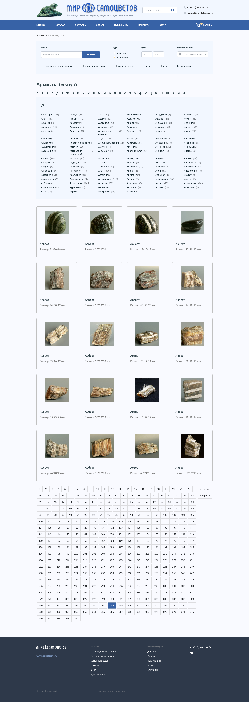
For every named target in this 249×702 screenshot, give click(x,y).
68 (63, 508)
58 (146, 502)
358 (41, 612)
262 (147, 573)
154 (147, 534)
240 (112, 566)
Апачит (132, 171)
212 (183, 553)
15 (135, 489)
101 (156, 515)
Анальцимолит (137, 151)
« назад (205, 489)
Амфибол (190, 147)
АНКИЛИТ (162, 162)
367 (121, 612)
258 (112, 573)
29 (85, 495)
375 (192, 612)
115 (121, 521)
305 (49, 592)
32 (108, 495)
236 (76, 566)
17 (150, 489)
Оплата (151, 656)
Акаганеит (106, 123)
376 (41, 618)
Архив (150, 665)
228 (165, 560)
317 (156, 592)
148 (94, 534)
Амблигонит (49, 147)
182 (76, 547)
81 (162, 508)
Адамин (104, 118)
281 (156, 579)
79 (146, 508)
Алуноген (48, 138)
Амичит (132, 147)
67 (55, 508)
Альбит (133, 138)
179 (49, 547)
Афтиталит (191, 187)
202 (94, 553)
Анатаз (190, 151)
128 (76, 527)
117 (138, 521)
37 (146, 495)
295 (121, 586)
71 (85, 508)
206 (129, 553)
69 (70, 508)
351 (138, 605)
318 (165, 592)
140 (183, 527)
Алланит (47, 131)
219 (85, 560)
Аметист (77, 147)
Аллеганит (77, 131)
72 (93, 508)
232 (41, 566)
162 (58, 540)
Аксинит (190, 123)
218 (76, 560)
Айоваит (76, 123)
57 (139, 502)
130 (94, 527)
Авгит (103, 114)
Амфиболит (49, 151)
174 (165, 540)
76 (124, 508)
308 (76, 592)
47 (63, 502)
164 (76, 540)
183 (85, 547)
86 (40, 515)
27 (70, 495)
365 (103, 612)
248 (183, 566)
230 (183, 560)
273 (85, 579)
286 (41, 586)
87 (47, 515)
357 (192, 605)
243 (138, 566)
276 (112, 579)
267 (192, 573)
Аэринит (133, 191)
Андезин (161, 158)
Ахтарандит (106, 191)
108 (58, 521)
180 (58, 547)
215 (49, 560)
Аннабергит (192, 162)
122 (183, 521)
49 (78, 502)
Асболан (47, 183)
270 (58, 579)
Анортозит (77, 166)
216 (58, 560)
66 (47, 508)
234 (58, 566)
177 (192, 540)
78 (139, 508)
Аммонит (163, 147)
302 (183, 586)
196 (41, 553)
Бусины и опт (184, 66)
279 (138, 579)
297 (138, 586)
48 (70, 502)
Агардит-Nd (163, 114)
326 (76, 599)
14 (128, 489)
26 (63, 495)
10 (97, 489)
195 (192, 547)
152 (129, 534)
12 (112, 489)
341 (49, 605)
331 (121, 599)
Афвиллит (134, 187)
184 (94, 547)
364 (94, 612)
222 (112, 560)
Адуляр (162, 118)
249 (192, 566)
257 (103, 573)
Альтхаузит (49, 142)
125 (49, 527)
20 (173, 489)
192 (165, 547)
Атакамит (105, 183)
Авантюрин (50, 114)
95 (108, 515)
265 (174, 573)
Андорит (48, 162)
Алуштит (104, 138)
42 (185, 495)
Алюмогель (134, 142)
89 (63, 515)
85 (192, 508)
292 (94, 586)
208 (147, 553)
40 (169, 495)
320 (183, 592)
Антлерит (161, 166)
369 (138, 612)
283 (174, 579)
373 (174, 612)
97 (124, 515)
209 (156, 553)
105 (192, 515)
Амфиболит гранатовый (82, 152)
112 (94, 521)
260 (129, 573)
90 (70, 515)
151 (121, 534)
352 (147, 605)
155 (156, 534)
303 (192, 586)
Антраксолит (78, 171)
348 (112, 605)
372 (165, 612)
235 (67, 566)
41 (177, 495)
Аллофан (134, 131)
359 (49, 612)
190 (147, 547)
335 (156, 599)
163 (67, 540)
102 (165, 515)
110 (76, 521)
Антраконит (49, 171)
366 (112, 612)
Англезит (105, 158)
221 (103, 560)
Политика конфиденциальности (112, 690)
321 (192, 592)
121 (174, 521)
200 (76, 553)
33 (116, 495)
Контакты (152, 669)
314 (129, 592)
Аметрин (105, 147)
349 (121, 605)
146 (76, 534)
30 (93, 495)
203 (103, 553)
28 (78, 495)
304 (41, 592)
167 (103, 540)
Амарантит (191, 142)
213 (192, 553)
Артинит (133, 179)
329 (103, 599)
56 (131, 502)
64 (192, 502)
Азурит (190, 118)
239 (103, 566)
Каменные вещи (124, 66)
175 (174, 540)
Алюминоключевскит (82, 142)
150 (112, 534)
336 (165, 599)
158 (183, 534)
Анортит (47, 166)
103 (174, 515)
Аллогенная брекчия (110, 133)
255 (85, 573)
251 (49, 573)
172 (147, 540)
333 (138, 599)
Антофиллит (193, 166)
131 (103, 527)
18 (158, 489)
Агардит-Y (191, 114)
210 (165, 553)
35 (131, 495)
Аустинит (104, 187)
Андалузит (135, 158)
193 (174, 547)
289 (67, 586)
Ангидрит (77, 158)
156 (165, 534)
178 (41, 547)
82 (169, 508)
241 (121, 566)
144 (58, 534)
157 (174, 534)
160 (41, 540)
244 (147, 566)
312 (112, 592)
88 (55, 515)
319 (174, 592)
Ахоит (46, 191)
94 (101, 515)
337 (174, 599)
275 (103, 579)
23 (40, 495)
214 (41, 560)
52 (101, 502)
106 (41, 521)
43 (192, 495)
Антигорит (106, 166)
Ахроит (75, 191)
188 (129, 547)
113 (103, 521)
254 (76, 573)
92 (85, 515)
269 (49, 579)
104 (183, 515)
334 (147, 599)
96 (116, 515)
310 (94, 592)
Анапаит (162, 151)
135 (138, 527)
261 (138, 573)
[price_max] (158, 54)
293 (103, 586)
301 (174, 586)
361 (67, 612)
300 (165, 586)
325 (67, 599)
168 (112, 540)
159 (192, 534)
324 (58, 599)
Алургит (76, 138)
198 (58, 553)
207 (138, 553)
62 (177, 502)
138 (165, 527)
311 (103, 592)
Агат (47, 118)
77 (131, 508)
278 (129, 579)
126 (58, 527)
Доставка (152, 651)
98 (131, 515)
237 (85, 566)
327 (85, 599)
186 (112, 547)
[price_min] (146, 54)
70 (78, 508)
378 (58, 618)
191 (156, 547)
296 (129, 586)
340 (41, 605)
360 (58, 612)
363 (85, 612)
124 (41, 527)
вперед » (205, 495)
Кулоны (147, 66)
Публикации (154, 660)
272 (76, 579)
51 (93, 502)
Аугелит (161, 183)
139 (174, 527)
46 (55, 502)
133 (121, 527)
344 (76, 605)
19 (166, 489)
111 (85, 521)
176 (183, 540)
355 (174, 605)
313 (121, 592)
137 (156, 527)
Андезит (190, 158)
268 (41, 579)
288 (58, 586)
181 (67, 547)
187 (121, 547)
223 (121, 560)
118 (147, 521)
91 (78, 515)
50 (85, 502)
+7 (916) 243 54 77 (200, 647)
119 (156, 521)
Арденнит (162, 175)
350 (129, 605)
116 (129, 521)
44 (40, 502)
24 (47, 495)
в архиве (121, 53)
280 (147, 579)
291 (85, 586)
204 (112, 553)
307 (67, 592)
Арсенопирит (108, 179)
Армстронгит (49, 179)
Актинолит (49, 127)
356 (183, 605)
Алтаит (160, 131)
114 (112, 521)
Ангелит (48, 158)
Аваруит (76, 114)
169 (121, 540)
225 (138, 560)
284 (183, 579)
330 (112, 599)
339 (192, 599)
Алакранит (105, 127)
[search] (159, 10)
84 (185, 508)
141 (192, 527)
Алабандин (77, 127)
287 (49, 586)
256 (94, 573)
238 (94, 566)
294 (112, 586)
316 (147, 592)
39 (162, 495)
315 (138, 592)
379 (67, 618)
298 (147, 586)
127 (67, 527)
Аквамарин (164, 123)
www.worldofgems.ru (46, 656)
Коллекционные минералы (59, 66)
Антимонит (135, 166)
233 (49, 566)
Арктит (189, 175)
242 (129, 566)
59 (154, 502)
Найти (91, 54)
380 (76, 618)
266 (183, 573)
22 (189, 489)
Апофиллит (193, 171)
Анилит (103, 162)
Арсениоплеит (79, 179)
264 (165, 573)
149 (103, 534)
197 (49, 553)
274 (94, 579)
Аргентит (104, 175)
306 (58, 592)
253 (67, 573)
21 (181, 489)
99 (139, 515)
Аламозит (134, 127)
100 (147, 515)
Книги (164, 66)
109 (67, 521)
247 (174, 566)
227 (156, 560)
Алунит (190, 131)
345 (85, 605)
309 (85, 592)
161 (49, 540)
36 (139, 495)
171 (138, 540)
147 (85, 534)
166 (94, 540)
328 (94, 599)
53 (108, 502)
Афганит (162, 187)
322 (41, 599)
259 (121, 573)
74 (108, 508)
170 (129, 540)
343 (67, 605)
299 (156, 586)
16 (143, 489)
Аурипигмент (194, 183)
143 (49, 534)
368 (129, 612)
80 (154, 508)
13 (120, 489)
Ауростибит (77, 187)
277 (121, 579)
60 (162, 502)
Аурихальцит (50, 187)
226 (147, 560)
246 (165, 566)
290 (76, 586)
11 (105, 489)
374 (183, 612)
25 (55, 495)
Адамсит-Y (134, 118)
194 (183, 547)
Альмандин (164, 138)
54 (116, 502)
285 (192, 579)
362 (76, 612)
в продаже (122, 57)
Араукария (78, 175)
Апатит (105, 171)
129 (85, 527)
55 (124, 502)
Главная (40, 35)
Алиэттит (191, 127)
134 (129, 527)
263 (156, 573)
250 (41, 573)
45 (47, 502)
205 (121, 553)
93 (93, 515)
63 (185, 502)
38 (154, 495)
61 (169, 502)
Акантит (133, 123)
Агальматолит (136, 114)
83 (177, 508)
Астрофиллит (80, 183)
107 (49, 521)
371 (156, 612)
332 (129, 599)
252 (58, 573)
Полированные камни (94, 66)
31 (101, 495)
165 (85, 540)
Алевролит (163, 127)
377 (49, 618)
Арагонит (49, 175)
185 (103, 547)
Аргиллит (134, 175)
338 (183, 599)
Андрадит (78, 162)
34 (124, 495)
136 (147, 527)
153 (138, 534)
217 (67, 560)
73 (101, 508)
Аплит (160, 171)
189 (138, 547)
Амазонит (163, 142)
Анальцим (106, 151)
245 (156, 566)
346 (94, 605)
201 (85, 553)
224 (129, 560)
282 (165, 579)
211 (174, 553)
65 (40, 508)
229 (174, 560)
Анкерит (133, 162)
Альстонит (191, 138)
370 (147, 612)
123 (192, 521)
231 (192, 560)
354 (165, 605)
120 (165, 521)
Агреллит (77, 118)
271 (67, 579)
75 (116, 508)
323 (49, 599)
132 (112, 527)
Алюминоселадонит (110, 142)
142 (41, 534)
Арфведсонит (164, 179)
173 (156, 540)
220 (94, 560)
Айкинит (48, 123)
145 (67, 534)
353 (156, 605)
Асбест (190, 179)
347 (103, 605)
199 (67, 553)
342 (58, 605)
